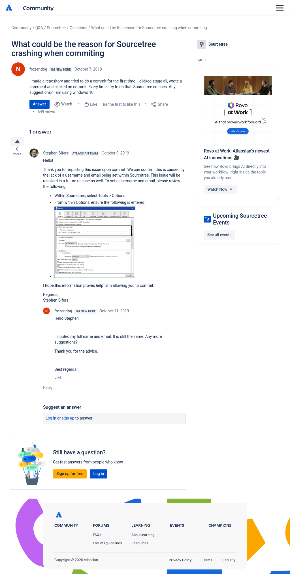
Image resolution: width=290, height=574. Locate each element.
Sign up (68, 420)
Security (229, 560)
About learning (142, 535)
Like (57, 379)
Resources (139, 543)
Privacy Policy (180, 560)
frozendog (38, 69)
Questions (78, 28)
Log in (51, 420)
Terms (207, 560)
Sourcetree (56, 28)
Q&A (39, 28)
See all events (219, 234)
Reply (48, 389)
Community (38, 8)
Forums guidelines (107, 543)
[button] (94, 244)
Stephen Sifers (56, 155)
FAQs (97, 535)
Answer (39, 104)
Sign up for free (69, 476)
